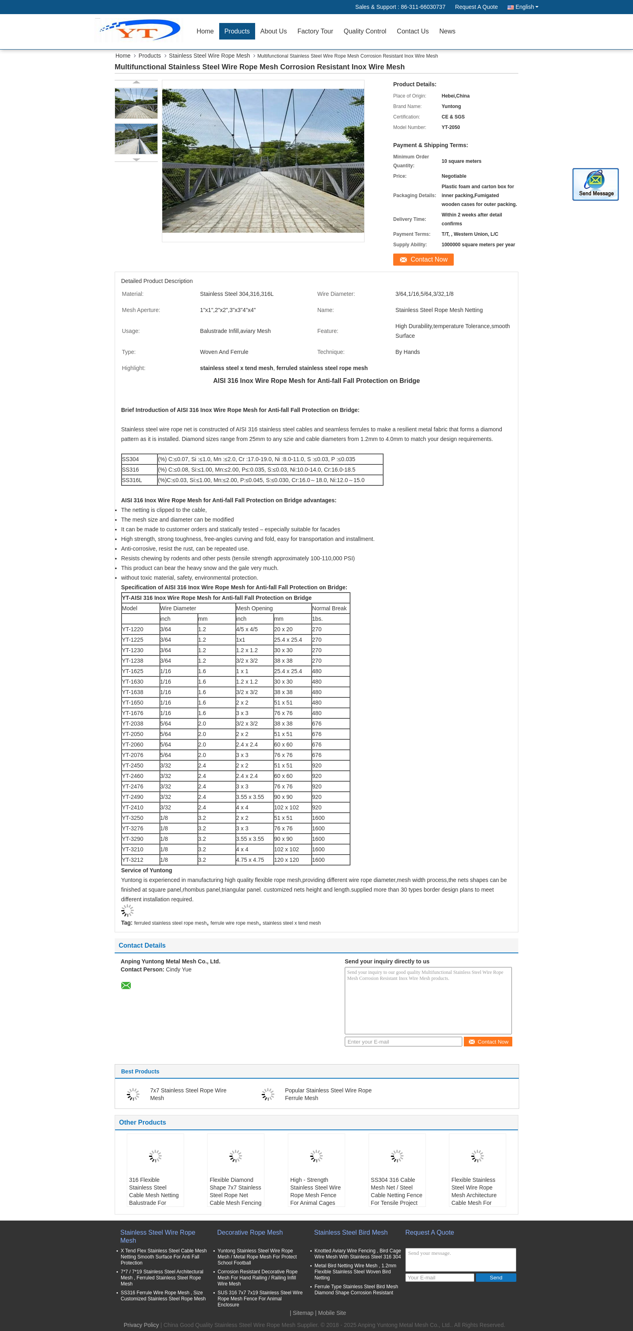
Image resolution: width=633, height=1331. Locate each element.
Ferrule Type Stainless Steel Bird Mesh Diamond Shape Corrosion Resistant (356, 1290)
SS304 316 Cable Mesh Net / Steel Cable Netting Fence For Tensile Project (397, 1191)
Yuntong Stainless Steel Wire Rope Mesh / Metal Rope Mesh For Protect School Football (257, 1257)
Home (205, 31)
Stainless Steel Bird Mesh (351, 1232)
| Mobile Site (330, 1313)
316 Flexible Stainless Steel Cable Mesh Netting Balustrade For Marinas (154, 1195)
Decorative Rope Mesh (250, 1232)
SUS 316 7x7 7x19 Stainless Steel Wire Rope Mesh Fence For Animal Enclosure (260, 1299)
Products (237, 31)
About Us (273, 31)
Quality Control (365, 31)
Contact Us (413, 31)
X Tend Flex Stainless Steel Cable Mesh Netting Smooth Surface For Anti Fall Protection (164, 1257)
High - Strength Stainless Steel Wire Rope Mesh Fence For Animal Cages (315, 1191)
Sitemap (303, 1313)
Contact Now (429, 259)
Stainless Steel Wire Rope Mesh (209, 55)
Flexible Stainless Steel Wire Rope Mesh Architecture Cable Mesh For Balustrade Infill (474, 1195)
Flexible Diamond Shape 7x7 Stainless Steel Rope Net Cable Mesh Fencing (235, 1191)
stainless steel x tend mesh (292, 923)
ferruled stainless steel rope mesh (170, 923)
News (447, 31)
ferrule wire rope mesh (235, 923)
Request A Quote (476, 7)
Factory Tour (315, 31)
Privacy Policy (141, 1325)
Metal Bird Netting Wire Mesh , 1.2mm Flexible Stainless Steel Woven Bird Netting (355, 1272)
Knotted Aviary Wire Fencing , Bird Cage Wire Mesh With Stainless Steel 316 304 (357, 1254)
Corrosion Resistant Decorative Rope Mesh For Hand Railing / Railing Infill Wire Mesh (258, 1278)
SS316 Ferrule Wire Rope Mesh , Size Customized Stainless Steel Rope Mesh (163, 1296)
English (527, 7)
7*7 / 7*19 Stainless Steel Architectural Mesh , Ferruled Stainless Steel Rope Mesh (162, 1278)
